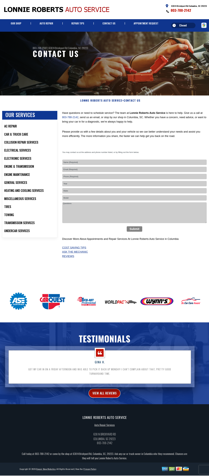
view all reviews (104, 397)
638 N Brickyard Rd (58, 48)
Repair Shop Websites (45, 473)
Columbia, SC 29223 (78, 48)
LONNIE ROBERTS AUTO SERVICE (101, 104)
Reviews (68, 259)
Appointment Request (146, 23)
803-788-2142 (181, 10)
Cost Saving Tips (74, 251)
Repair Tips (77, 23)
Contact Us (108, 23)
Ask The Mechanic (75, 255)
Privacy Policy (89, 473)
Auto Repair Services (104, 429)
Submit (134, 232)
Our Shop (16, 23)
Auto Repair (46, 23)
